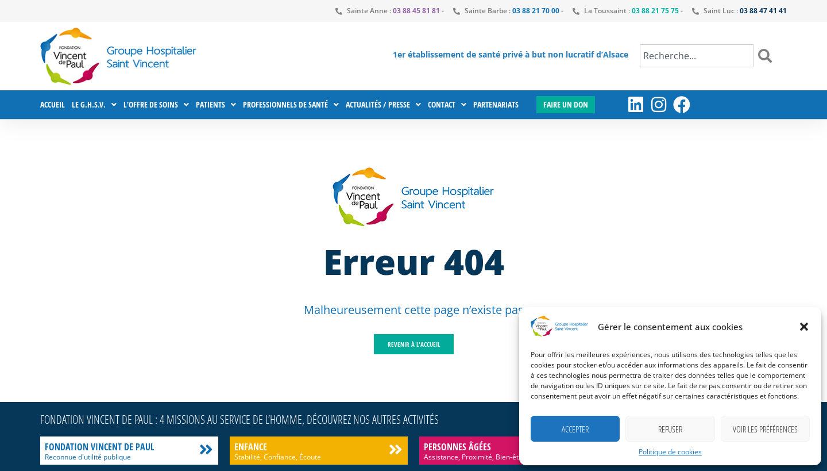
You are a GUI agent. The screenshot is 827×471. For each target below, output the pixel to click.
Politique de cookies (670, 452)
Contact (447, 104)
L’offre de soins (156, 104)
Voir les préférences (765, 429)
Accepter (575, 429)
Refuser (670, 429)
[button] (804, 326)
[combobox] (696, 55)
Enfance (250, 447)
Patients (216, 104)
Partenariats (496, 104)
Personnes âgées (457, 447)
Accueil (52, 104)
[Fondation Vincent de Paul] (206, 449)
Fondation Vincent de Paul (99, 447)
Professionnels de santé (291, 104)
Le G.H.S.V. (94, 104)
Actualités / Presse (383, 104)
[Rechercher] (767, 55)
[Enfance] (395, 449)
